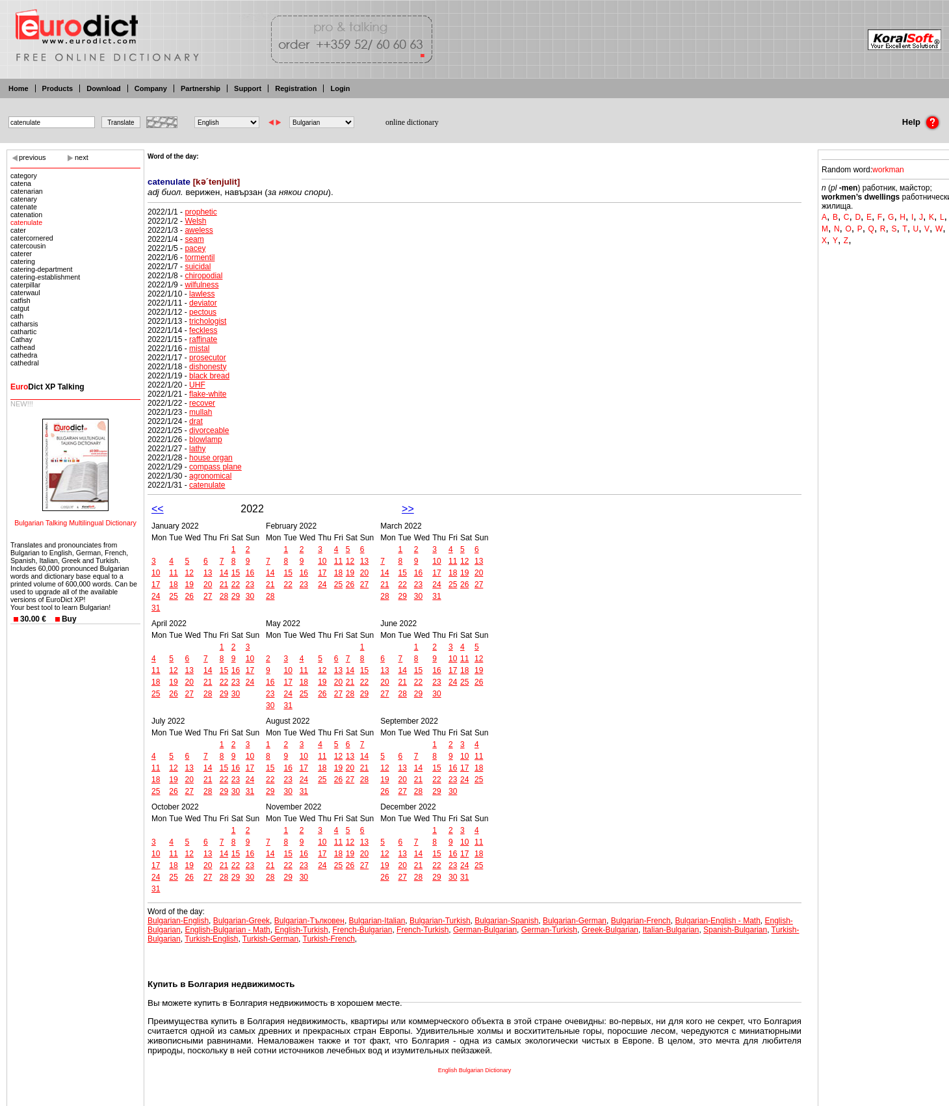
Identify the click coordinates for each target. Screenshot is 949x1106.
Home (18, 88)
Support (247, 88)
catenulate (26, 222)
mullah (200, 412)
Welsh (195, 221)
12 (189, 572)
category (23, 175)
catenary (23, 199)
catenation (26, 214)
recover (202, 403)
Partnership (200, 88)
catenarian (26, 191)
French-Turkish (422, 929)
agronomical (210, 476)
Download (103, 88)
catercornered (31, 238)
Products (57, 88)
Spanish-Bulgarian (735, 929)
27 (207, 596)
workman (888, 169)
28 (224, 596)
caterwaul (25, 292)
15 (235, 572)
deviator (203, 303)
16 (250, 572)
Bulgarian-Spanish (506, 920)
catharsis (24, 324)
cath (16, 316)
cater (18, 230)
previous (32, 157)
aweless (199, 230)
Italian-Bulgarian (671, 929)
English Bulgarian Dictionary (475, 1070)
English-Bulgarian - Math (227, 929)
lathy (197, 448)
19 (189, 584)
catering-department (41, 269)
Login (340, 88)
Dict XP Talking (47, 386)
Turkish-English (211, 938)
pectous (202, 312)
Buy (69, 619)
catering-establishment (45, 277)
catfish (20, 300)
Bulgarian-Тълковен (309, 920)
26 (189, 596)
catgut (19, 308)
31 (155, 607)
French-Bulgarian (362, 929)
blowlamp (205, 439)
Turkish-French (329, 938)
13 (207, 572)
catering (22, 261)
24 (155, 596)
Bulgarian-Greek (241, 920)
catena (20, 183)
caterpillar (25, 285)
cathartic (23, 332)
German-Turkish (549, 929)
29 (235, 596)
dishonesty (207, 366)
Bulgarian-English (178, 920)
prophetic (200, 212)
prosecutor (207, 357)
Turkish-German (270, 938)
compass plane (215, 466)
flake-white (207, 394)
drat (196, 421)
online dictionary (412, 122)
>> (408, 508)
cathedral (24, 363)
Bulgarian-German (574, 920)
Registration (296, 88)
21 (224, 584)
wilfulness (201, 284)
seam (194, 239)
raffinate (203, 339)
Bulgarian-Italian (377, 920)
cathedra (23, 355)
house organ (211, 457)
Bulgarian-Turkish (440, 920)
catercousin (28, 246)
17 (155, 584)
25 (173, 596)
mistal (199, 348)
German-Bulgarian (485, 929)
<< (157, 508)
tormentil (199, 257)
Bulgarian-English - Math (717, 920)
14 (224, 572)
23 (250, 584)
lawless (201, 293)
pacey (195, 248)
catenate (23, 207)
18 (173, 584)
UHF (197, 384)
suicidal (198, 266)
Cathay (21, 339)
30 (250, 596)
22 (235, 584)
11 (173, 572)
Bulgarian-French (641, 920)
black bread (209, 375)
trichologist (207, 321)
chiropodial (203, 275)
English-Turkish (301, 929)
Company (151, 88)
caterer (21, 253)
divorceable (209, 430)
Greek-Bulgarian (610, 929)
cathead (22, 347)
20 (207, 584)
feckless (203, 330)
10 (155, 572)
